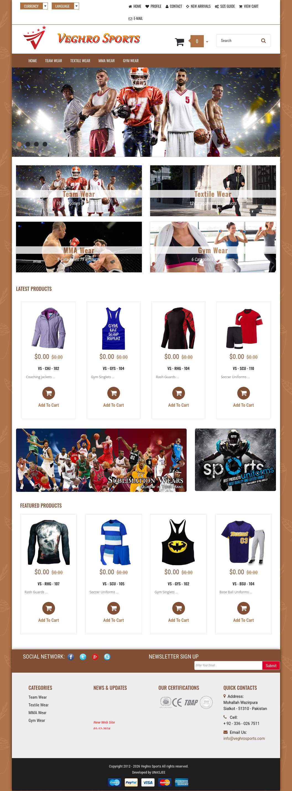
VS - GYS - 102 (178, 583)
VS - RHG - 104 (178, 368)
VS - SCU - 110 (243, 368)
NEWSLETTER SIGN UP (174, 657)
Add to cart (48, 397)
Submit (271, 666)
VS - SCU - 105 (113, 583)
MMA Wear (106, 60)
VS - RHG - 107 (48, 583)
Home (32, 60)
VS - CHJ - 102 (48, 368)
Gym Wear (131, 60)
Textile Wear (80, 60)
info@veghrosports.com (244, 739)
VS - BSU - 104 (243, 583)
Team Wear (53, 60)
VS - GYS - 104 (113, 368)
